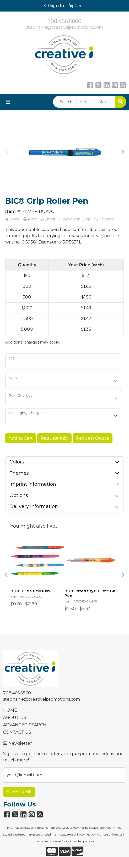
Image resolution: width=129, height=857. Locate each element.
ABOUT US (14, 717)
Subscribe (19, 791)
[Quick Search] (65, 102)
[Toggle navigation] (8, 102)
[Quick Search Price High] (105, 102)
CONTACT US (17, 732)
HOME (10, 710)
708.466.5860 (64, 21)
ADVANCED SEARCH (24, 724)
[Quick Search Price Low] (86, 102)
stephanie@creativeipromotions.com (64, 27)
